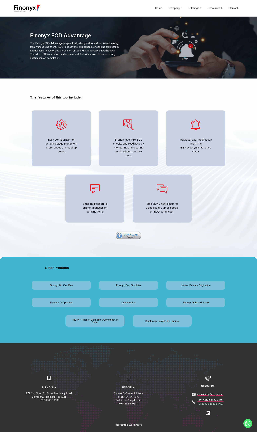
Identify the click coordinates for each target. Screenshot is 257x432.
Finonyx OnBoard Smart (196, 302)
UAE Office (128, 387)
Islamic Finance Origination (196, 285)
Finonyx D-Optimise (61, 302)
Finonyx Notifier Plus (61, 285)
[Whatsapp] (247, 423)
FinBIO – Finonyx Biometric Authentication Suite (94, 321)
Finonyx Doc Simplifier (128, 285)
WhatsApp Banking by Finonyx (162, 320)
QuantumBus (128, 302)
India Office (49, 387)
